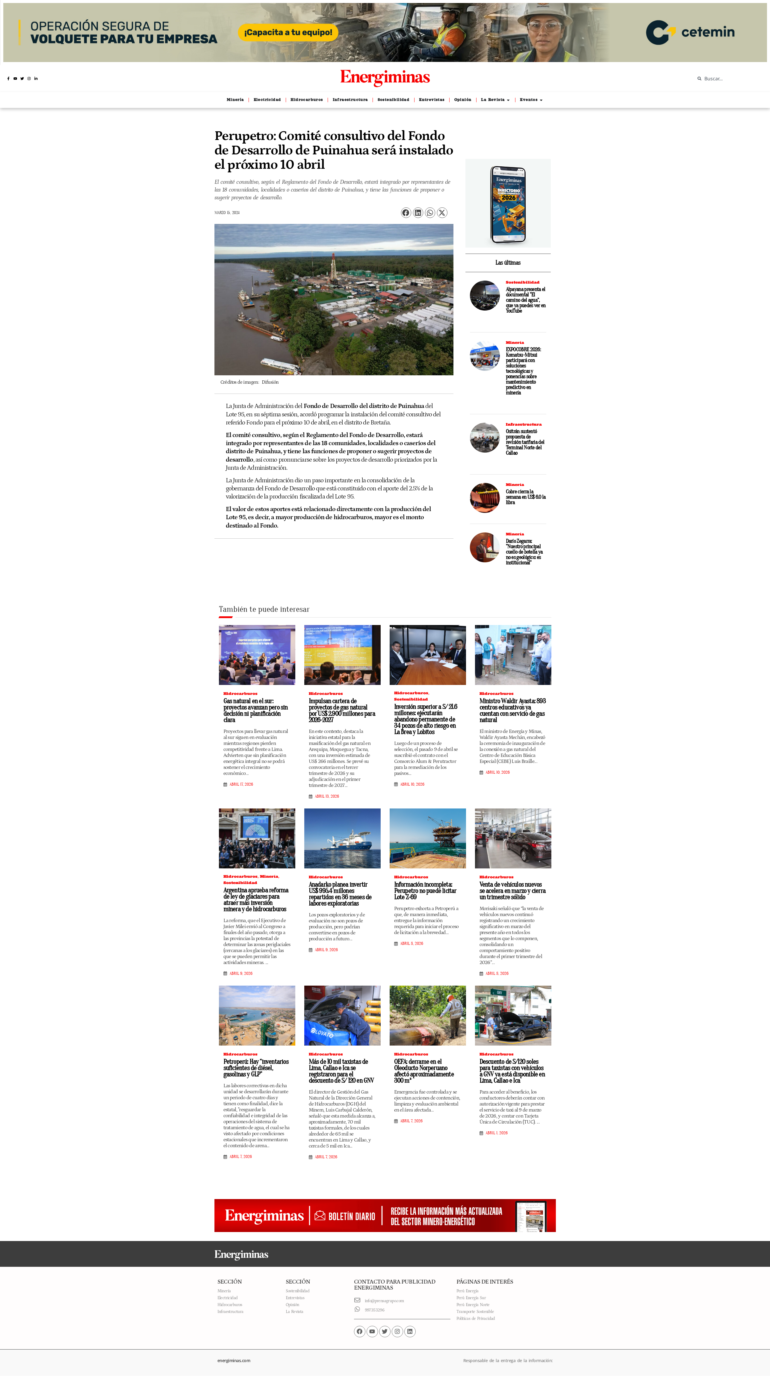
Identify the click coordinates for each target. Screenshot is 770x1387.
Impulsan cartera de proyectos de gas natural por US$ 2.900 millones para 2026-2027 (342, 710)
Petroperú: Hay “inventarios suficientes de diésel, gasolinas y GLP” (255, 1068)
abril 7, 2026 (240, 1157)
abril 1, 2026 (496, 1133)
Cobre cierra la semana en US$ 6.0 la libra (526, 497)
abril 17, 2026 (241, 784)
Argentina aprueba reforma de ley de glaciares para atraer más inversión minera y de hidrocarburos (255, 899)
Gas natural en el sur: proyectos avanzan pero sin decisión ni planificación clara (255, 710)
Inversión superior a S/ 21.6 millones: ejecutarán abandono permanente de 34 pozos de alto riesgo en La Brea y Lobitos (425, 719)
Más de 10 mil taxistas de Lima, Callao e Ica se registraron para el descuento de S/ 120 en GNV (341, 1071)
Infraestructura (524, 424)
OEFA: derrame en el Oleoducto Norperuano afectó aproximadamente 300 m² (424, 1071)
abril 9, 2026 (240, 974)
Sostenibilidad (523, 282)
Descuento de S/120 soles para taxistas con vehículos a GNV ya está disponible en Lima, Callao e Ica (512, 1071)
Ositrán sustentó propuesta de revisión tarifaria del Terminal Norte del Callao (525, 442)
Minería (515, 342)
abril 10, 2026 (412, 784)
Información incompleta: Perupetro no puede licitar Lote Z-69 (425, 891)
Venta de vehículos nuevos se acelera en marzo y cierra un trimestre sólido (512, 891)
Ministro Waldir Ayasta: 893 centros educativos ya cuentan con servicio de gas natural (512, 710)
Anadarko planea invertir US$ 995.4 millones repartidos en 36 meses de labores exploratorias (340, 894)
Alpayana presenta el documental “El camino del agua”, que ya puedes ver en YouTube (526, 300)
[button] (406, 212)
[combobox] (728, 78)
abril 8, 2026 (411, 944)
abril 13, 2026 (327, 796)
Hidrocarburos (240, 693)
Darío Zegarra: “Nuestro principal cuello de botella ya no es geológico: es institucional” (524, 552)
